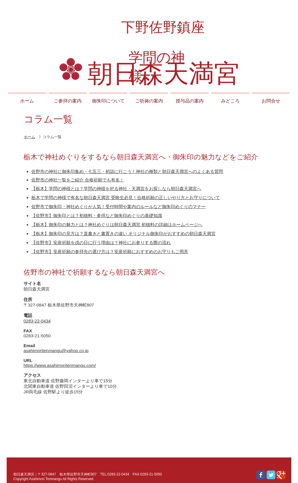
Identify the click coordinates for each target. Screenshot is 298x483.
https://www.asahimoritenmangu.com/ (60, 365)
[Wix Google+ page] (281, 475)
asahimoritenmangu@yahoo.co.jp (56, 350)
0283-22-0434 (37, 320)
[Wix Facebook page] (260, 475)
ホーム (29, 137)
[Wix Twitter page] (271, 475)
